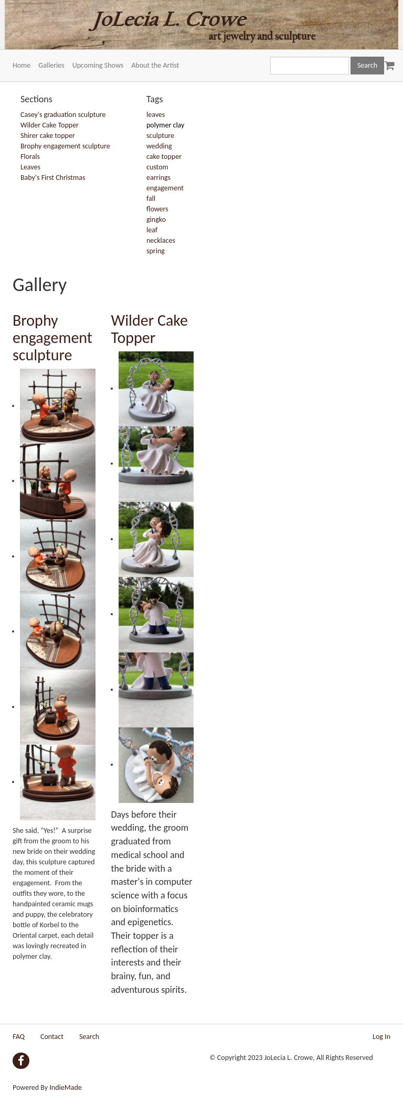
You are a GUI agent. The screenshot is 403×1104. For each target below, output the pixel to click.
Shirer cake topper (47, 135)
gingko (156, 219)
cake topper (164, 156)
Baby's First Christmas (52, 177)
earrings (158, 177)
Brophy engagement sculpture (65, 146)
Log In (381, 1036)
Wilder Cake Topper (49, 125)
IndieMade (65, 1087)
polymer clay (165, 125)
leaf (151, 230)
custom (157, 167)
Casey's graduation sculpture (62, 114)
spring (155, 250)
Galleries (51, 65)
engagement (165, 188)
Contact (51, 1036)
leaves (155, 114)
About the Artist (155, 65)
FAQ (19, 1036)
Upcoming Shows (98, 65)
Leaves (30, 167)
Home (21, 65)
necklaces (160, 240)
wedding (159, 146)
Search (89, 1036)
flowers (157, 209)
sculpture (160, 135)
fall (150, 198)
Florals (30, 156)
